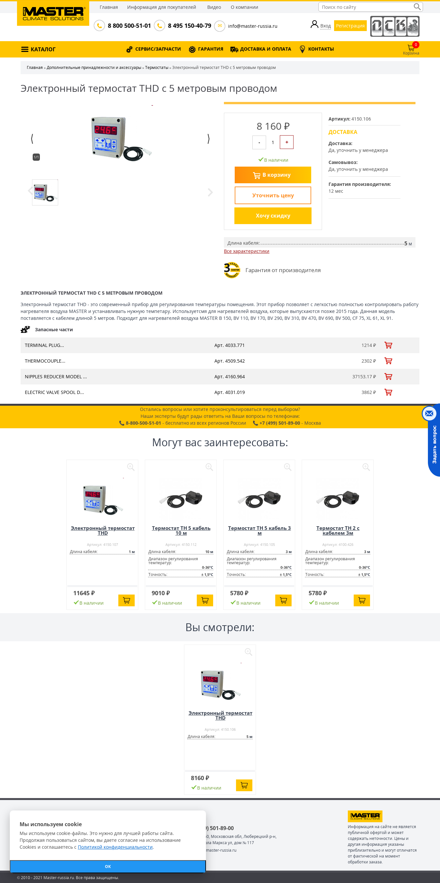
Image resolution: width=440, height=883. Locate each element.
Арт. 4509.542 (229, 361)
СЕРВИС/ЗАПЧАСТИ (158, 49)
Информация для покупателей (161, 7)
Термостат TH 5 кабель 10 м (181, 530)
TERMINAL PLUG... (44, 345)
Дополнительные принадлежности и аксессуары (94, 67)
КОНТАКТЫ (321, 49)
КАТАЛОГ (43, 49)
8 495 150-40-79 (189, 25)
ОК (108, 866)
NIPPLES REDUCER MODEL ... (56, 376)
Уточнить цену (273, 195)
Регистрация (350, 26)
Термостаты (156, 67)
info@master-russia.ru (253, 26)
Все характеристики (246, 251)
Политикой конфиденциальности (115, 847)
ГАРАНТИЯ (210, 49)
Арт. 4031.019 (229, 392)
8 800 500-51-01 (129, 25)
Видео (214, 7)
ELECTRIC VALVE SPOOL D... (54, 392)
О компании (244, 7)
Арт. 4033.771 (229, 345)
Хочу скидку (273, 215)
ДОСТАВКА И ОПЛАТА (265, 49)
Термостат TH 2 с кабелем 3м (338, 530)
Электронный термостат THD (103, 530)
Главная (109, 7)
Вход (325, 26)
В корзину (276, 174)
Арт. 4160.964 (229, 376)
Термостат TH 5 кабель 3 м (259, 530)
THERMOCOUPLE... (45, 361)
